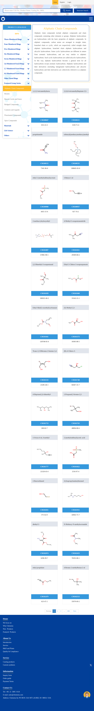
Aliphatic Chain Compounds (14, 88)
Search (66, 10)
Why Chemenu (8, 626)
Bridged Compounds (11, 104)
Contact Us (7, 688)
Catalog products (9, 662)
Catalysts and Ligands (12, 110)
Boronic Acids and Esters (13, 99)
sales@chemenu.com (16, 695)
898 (68, 611)
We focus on (7, 623)
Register (62, 2)
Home (55, 2)
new (17, 33)
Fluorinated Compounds (12, 115)
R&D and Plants (8, 648)
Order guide (7, 678)
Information (8, 671)
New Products (8, 629)
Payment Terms (8, 681)
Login (69, 2)
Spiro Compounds (10, 121)
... (64, 611)
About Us (7, 638)
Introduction (7, 642)
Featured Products (9, 632)
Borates (7, 94)
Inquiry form (7, 675)
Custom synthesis (9, 665)
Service (5, 645)
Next (74, 611)
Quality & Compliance (11, 651)
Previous (48, 611)
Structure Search (82, 10)
